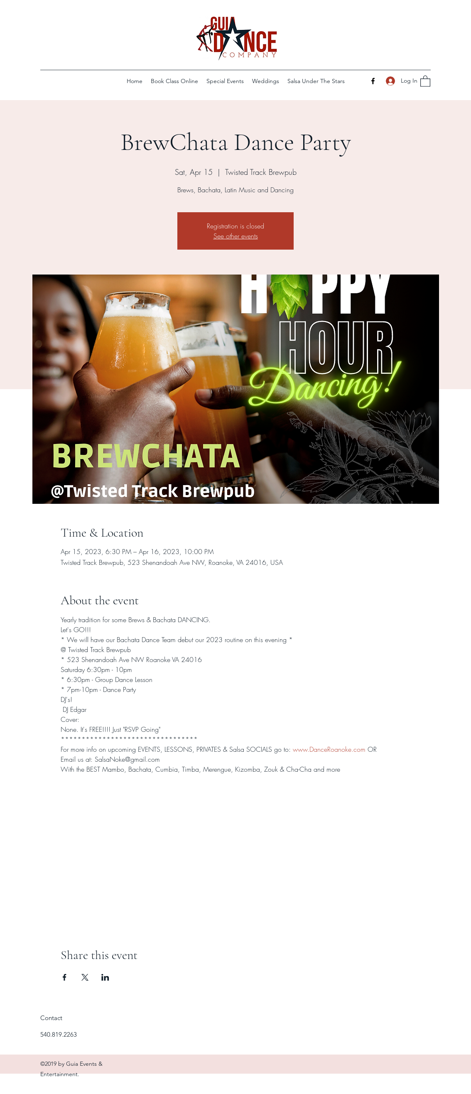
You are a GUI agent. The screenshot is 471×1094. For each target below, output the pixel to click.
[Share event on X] (85, 977)
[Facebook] (373, 81)
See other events (235, 235)
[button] (425, 81)
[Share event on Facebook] (65, 977)
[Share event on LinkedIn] (105, 977)
